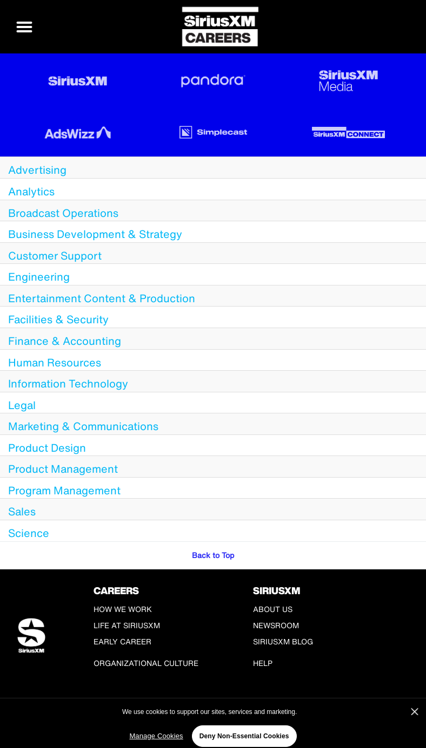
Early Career (122, 641)
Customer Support (55, 255)
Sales (22, 511)
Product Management (63, 469)
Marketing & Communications (83, 426)
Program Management (64, 490)
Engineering (39, 276)
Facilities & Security (58, 319)
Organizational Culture (146, 663)
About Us (272, 609)
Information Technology (68, 383)
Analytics (31, 191)
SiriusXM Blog (283, 641)
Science (28, 533)
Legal (22, 405)
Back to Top (213, 555)
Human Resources (54, 362)
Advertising (37, 170)
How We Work (123, 609)
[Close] (415, 717)
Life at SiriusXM (127, 625)
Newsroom (276, 625)
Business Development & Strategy (95, 234)
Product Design (47, 447)
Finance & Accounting (64, 341)
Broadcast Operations (63, 213)
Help (262, 663)
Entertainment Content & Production (101, 298)
